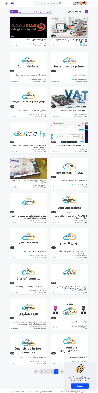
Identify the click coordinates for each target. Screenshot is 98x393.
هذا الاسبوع (33, 11)
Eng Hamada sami (80, 114)
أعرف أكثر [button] (73, 381)
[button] (5, 3)
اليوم (40, 11)
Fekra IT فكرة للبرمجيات (38, 44)
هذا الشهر (23, 11)
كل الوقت (48, 11)
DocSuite (83, 44)
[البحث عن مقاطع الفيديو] (48, 3)
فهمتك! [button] (80, 386)
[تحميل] (12, 3)
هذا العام (14, 11)
